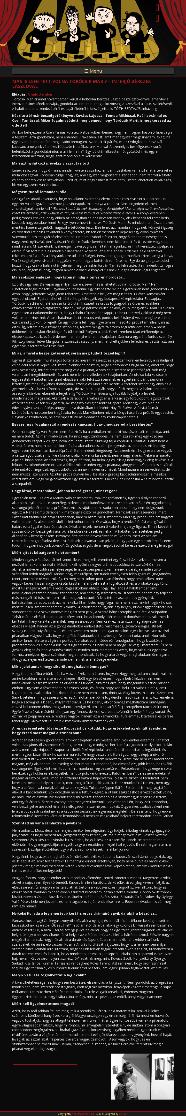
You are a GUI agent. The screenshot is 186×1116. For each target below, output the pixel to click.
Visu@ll (123, 1114)
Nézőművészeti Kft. (83, 1114)
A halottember (40, 94)
